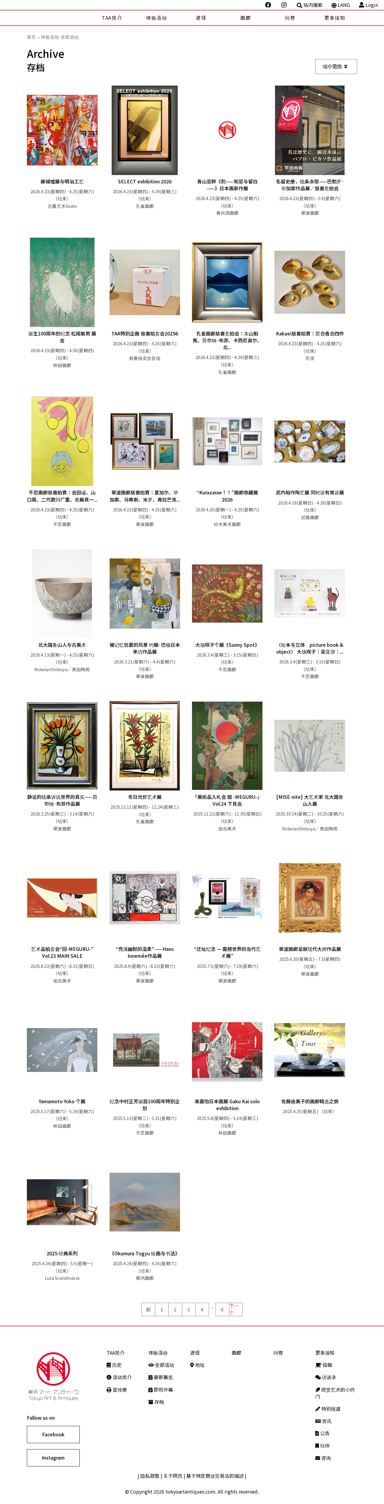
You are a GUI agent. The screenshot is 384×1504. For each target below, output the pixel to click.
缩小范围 (335, 66)
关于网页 (172, 1475)
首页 (31, 37)
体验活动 (156, 17)
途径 (201, 17)
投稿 (323, 1364)
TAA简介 (112, 17)
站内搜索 (309, 4)
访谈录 (325, 1377)
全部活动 (161, 1364)
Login (368, 4)
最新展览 (160, 1377)
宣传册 (117, 1389)
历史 (114, 1364)
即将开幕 (160, 1389)
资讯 (323, 1420)
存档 (156, 1401)
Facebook (53, 1434)
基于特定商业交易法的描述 (215, 1475)
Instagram (53, 1457)
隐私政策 (149, 1475)
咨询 (323, 1457)
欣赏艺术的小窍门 (335, 1393)
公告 (322, 1433)
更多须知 (334, 17)
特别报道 (327, 1408)
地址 (197, 1364)
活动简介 (119, 1377)
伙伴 (322, 1445)
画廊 (245, 17)
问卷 (290, 17)
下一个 (234, 1309)
